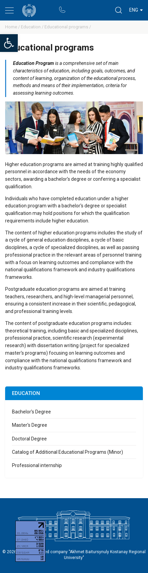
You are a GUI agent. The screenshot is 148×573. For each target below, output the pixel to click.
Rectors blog (88, 6)
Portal (75, 6)
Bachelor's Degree (31, 411)
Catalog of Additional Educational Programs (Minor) (67, 452)
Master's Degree (29, 425)
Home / (13, 26)
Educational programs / (67, 26)
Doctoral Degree (29, 438)
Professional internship (37, 465)
